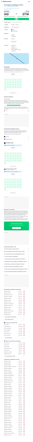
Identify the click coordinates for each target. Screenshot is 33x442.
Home (5, 8)
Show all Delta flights (8, 337)
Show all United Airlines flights (10, 356)
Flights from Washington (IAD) (10, 8)
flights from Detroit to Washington (13, 6)
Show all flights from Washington (10, 316)
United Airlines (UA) (8, 139)
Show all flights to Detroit (9, 319)
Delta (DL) (6, 136)
